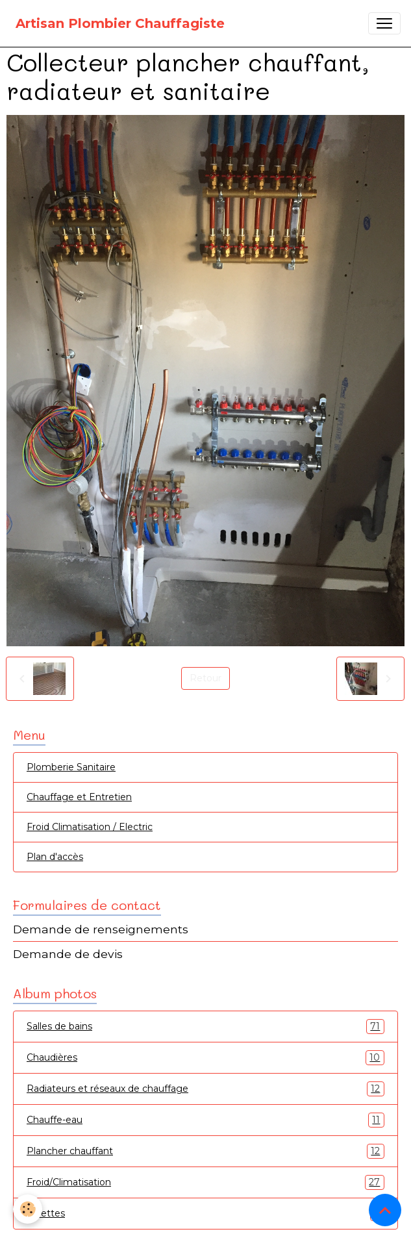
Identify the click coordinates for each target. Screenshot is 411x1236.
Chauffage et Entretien (79, 797)
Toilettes (205, 1213)
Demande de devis (68, 954)
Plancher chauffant (205, 1151)
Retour (205, 678)
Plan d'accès (55, 857)
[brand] (120, 23)
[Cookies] (27, 1209)
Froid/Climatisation (205, 1182)
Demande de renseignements (100, 929)
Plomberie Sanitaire (71, 767)
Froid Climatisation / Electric (90, 827)
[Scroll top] (385, 1210)
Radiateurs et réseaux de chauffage (205, 1088)
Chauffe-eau (205, 1120)
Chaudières (205, 1057)
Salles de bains (205, 1026)
